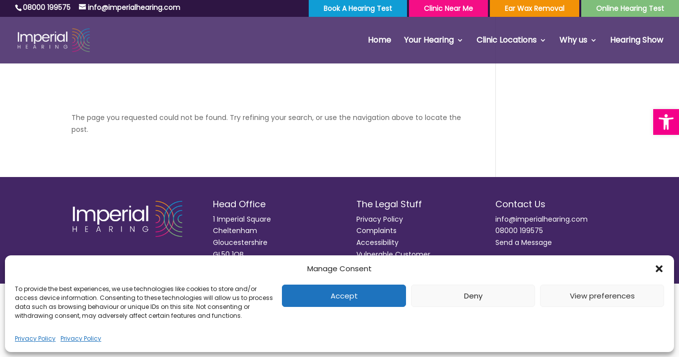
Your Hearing (429, 41)
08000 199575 (519, 231)
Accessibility (377, 242)
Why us (573, 41)
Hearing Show (636, 41)
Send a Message (523, 242)
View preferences (602, 296)
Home (379, 41)
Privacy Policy (35, 338)
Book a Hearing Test (358, 8)
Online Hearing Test (630, 8)
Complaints (376, 231)
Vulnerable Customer (393, 254)
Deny (473, 296)
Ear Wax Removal (534, 8)
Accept (344, 296)
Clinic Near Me (448, 8)
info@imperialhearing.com (541, 219)
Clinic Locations (506, 41)
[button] (666, 122)
